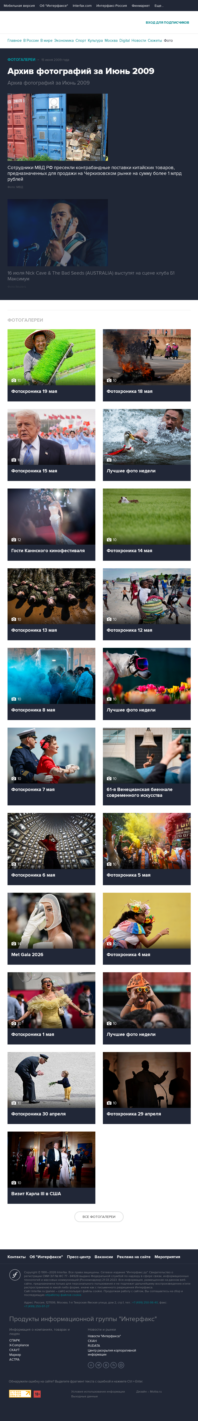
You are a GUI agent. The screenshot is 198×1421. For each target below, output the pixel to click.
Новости (138, 40)
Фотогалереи (21, 59)
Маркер (15, 1355)
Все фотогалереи (99, 1217)
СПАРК (14, 1340)
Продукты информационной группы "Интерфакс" (83, 1319)
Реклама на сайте (134, 1256)
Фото (168, 40)
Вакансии (104, 1256)
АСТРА (14, 1360)
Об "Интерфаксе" (54, 6)
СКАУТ (14, 1350)
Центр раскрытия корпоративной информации (112, 1353)
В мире (46, 40)
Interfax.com (82, 6)
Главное (15, 40)
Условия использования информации (98, 1392)
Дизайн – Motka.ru (149, 1392)
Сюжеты (155, 40)
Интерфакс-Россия (111, 6)
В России (31, 40)
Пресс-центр (79, 1256)
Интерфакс (99, 22)
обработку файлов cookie (63, 1295)
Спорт (81, 40)
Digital (124, 40)
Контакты (17, 1256)
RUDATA (94, 1346)
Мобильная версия (19, 6)
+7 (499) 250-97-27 (36, 1306)
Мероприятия (167, 1256)
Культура (95, 40)
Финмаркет (141, 6)
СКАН (92, 1341)
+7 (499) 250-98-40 (145, 1302)
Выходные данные (84, 1396)
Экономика (64, 40)
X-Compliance (19, 1345)
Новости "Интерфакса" (104, 1336)
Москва (111, 40)
